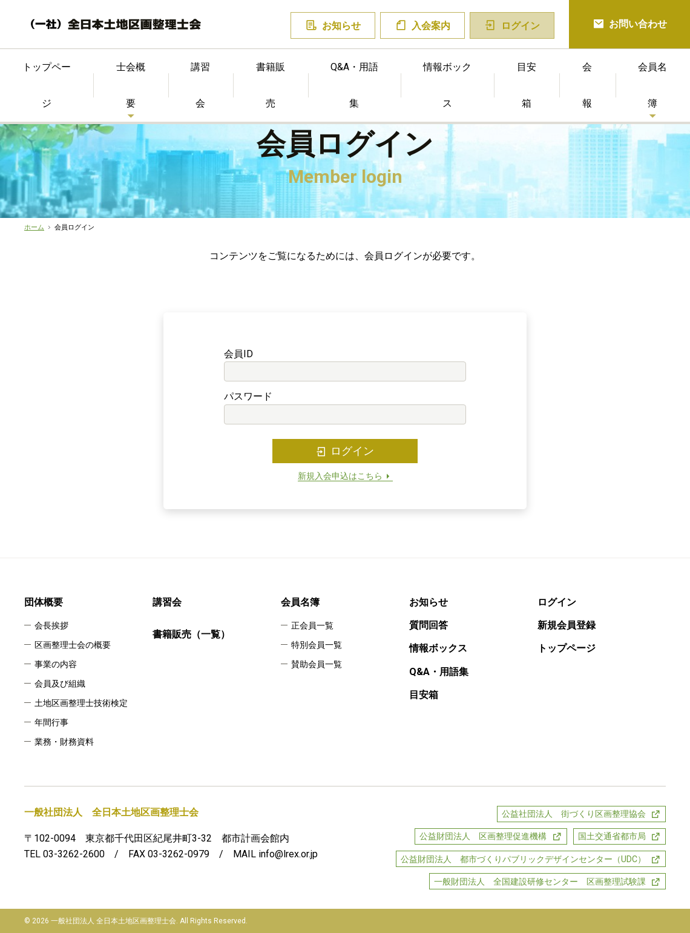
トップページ (46, 85)
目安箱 (526, 85)
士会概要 (130, 85)
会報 (587, 85)
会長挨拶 (51, 625)
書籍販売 (270, 85)
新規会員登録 (566, 625)
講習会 (200, 85)
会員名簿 (652, 85)
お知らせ (333, 25)
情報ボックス (447, 85)
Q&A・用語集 (354, 85)
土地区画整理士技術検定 (81, 703)
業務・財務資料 (64, 742)
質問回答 (428, 625)
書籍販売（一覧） (191, 634)
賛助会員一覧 (316, 664)
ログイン (345, 451)
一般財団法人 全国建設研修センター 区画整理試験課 (540, 881)
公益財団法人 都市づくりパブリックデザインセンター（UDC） (523, 859)
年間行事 (51, 722)
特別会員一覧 (316, 645)
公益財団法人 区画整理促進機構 (483, 836)
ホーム (34, 227)
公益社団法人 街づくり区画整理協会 (574, 814)
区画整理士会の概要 (72, 645)
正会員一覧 (312, 625)
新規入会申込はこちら (345, 476)
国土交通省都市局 (612, 836)
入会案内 (422, 25)
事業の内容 (55, 664)
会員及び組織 (59, 683)
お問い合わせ (630, 24)
